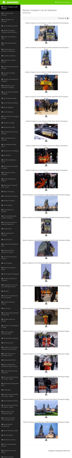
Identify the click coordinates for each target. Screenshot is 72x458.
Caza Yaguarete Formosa (9, 400)
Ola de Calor (5, 308)
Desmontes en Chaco (8, 439)
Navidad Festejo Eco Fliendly (8, 320)
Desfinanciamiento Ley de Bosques (9, 132)
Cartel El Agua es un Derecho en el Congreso (8, 50)
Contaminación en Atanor (9, 196)
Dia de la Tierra (6, 239)
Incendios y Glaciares (8, 56)
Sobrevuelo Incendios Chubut (8, 61)
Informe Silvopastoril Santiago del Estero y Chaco (9, 365)
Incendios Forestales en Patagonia (9, 279)
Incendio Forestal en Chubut (8, 303)
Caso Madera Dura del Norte (8, 145)
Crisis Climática (6, 263)
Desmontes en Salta (8, 127)
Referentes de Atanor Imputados (8, 173)
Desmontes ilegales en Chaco (8, 160)
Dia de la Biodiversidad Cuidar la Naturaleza (8, 217)
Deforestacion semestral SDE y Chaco (9, 186)
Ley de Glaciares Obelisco (9, 103)
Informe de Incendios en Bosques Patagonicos (9, 223)
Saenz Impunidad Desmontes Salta (7, 332)
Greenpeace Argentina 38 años (9, 245)
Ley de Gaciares (7, 205)
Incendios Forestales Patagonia (8, 74)
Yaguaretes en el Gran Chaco (8, 451)
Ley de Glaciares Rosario (9, 26)
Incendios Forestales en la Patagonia (9, 80)
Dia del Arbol (6, 155)
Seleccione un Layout (63, 2)
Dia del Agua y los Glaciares (7, 20)
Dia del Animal (6, 228)
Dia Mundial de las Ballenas (10, 274)
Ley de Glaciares (7, 112)
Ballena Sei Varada (7, 191)
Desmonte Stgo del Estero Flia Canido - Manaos (9, 378)
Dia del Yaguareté (7, 107)
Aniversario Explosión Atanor (8, 268)
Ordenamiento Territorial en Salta (10, 384)
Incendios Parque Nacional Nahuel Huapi (9, 313)
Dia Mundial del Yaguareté (9, 338)
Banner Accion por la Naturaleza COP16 (8, 354)
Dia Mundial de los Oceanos (7, 210)
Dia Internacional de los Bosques (9, 257)
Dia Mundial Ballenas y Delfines (8, 179)
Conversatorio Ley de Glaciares (8, 139)
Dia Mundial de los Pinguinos (7, 234)
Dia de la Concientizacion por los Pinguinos (9, 296)
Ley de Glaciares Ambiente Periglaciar (9, 93)
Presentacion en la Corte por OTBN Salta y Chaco (9, 285)
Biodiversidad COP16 (8, 360)
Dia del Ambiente (7, 435)
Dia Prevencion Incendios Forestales (9, 167)
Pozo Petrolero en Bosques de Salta (10, 117)
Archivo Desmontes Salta (9, 430)
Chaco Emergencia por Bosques (8, 445)
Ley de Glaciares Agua (8, 98)
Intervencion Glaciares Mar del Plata (9, 67)
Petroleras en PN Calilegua (10, 151)
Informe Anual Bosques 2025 (8, 44)
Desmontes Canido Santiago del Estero (7, 412)
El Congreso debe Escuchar (7, 14)
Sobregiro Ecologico (8, 200)
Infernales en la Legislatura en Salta (10, 326)
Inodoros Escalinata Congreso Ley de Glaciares (9, 31)
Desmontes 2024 (7, 343)
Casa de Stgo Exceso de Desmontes (9, 371)
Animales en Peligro (8, 123)
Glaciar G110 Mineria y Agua (8, 37)
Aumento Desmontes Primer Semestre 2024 (8, 419)
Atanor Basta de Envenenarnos (6, 425)
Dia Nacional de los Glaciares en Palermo (7, 251)
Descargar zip (63, 18)
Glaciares (5, 291)
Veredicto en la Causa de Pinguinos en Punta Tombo (9, 348)
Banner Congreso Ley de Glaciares (9, 7)
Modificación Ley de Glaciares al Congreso (8, 86)
